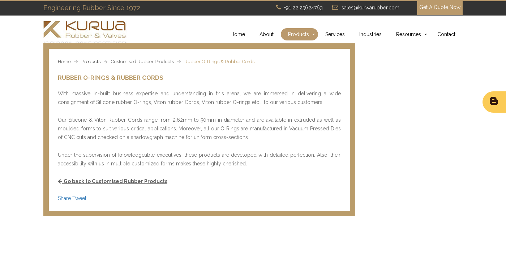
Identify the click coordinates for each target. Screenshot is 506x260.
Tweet (79, 198)
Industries (370, 34)
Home (238, 34)
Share (64, 198)
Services (335, 34)
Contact (446, 34)
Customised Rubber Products (142, 61)
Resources (408, 34)
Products (298, 34)
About (267, 34)
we (247, 93)
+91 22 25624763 (303, 7)
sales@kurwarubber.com (370, 7)
